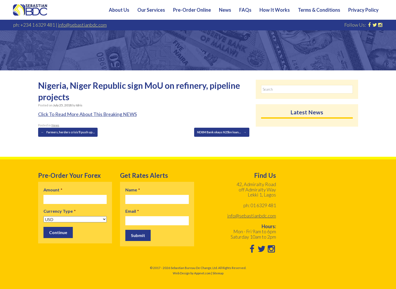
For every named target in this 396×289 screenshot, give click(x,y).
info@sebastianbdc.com (82, 25)
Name (132, 189)
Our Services (151, 10)
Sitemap (218, 273)
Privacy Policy (363, 10)
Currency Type (59, 211)
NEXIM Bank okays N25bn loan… (221, 132)
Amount (52, 189)
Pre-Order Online (192, 10)
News (225, 10)
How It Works (274, 10)
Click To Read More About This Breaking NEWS (87, 114)
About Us (119, 10)
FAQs (245, 10)
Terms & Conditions (319, 10)
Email (132, 211)
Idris (79, 105)
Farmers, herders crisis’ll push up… (68, 132)
